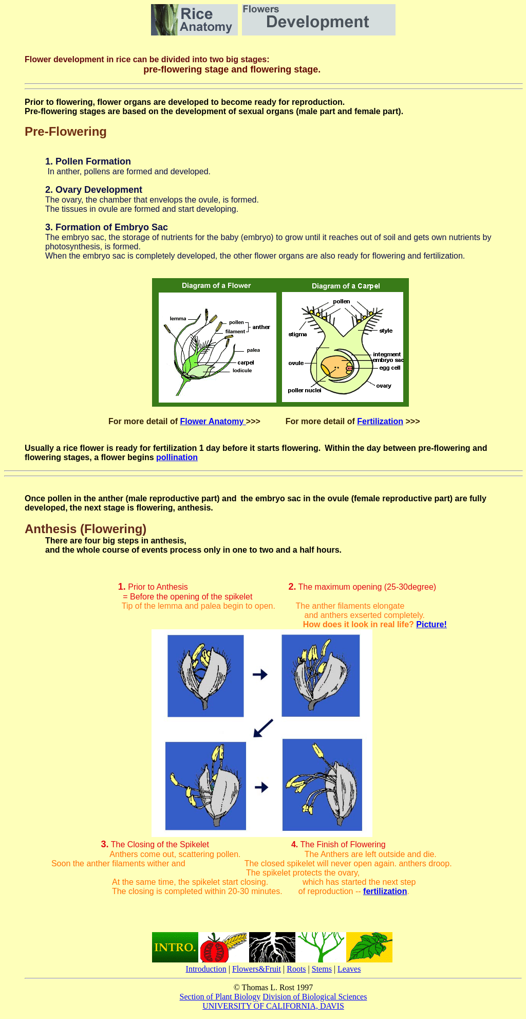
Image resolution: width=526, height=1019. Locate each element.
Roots (296, 969)
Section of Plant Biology (220, 996)
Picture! (431, 624)
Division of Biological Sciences (314, 996)
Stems (322, 969)
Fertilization (380, 421)
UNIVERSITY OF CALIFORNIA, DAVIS (273, 1006)
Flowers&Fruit (256, 969)
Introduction (206, 969)
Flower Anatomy (213, 421)
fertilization (385, 891)
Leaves (349, 969)
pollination (177, 457)
